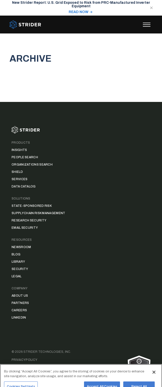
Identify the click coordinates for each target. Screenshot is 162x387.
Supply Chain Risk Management (38, 213)
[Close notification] (151, 8)
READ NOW (79, 12)
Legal (17, 276)
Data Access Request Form (36, 368)
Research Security (29, 220)
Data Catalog (24, 186)
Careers (19, 310)
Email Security (25, 227)
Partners (20, 303)
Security (20, 269)
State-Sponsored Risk (32, 206)
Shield (17, 172)
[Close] (153, 376)
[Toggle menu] (146, 24)
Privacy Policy (24, 360)
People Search (25, 157)
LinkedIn (19, 317)
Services (19, 179)
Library (18, 261)
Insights (19, 150)
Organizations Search (32, 164)
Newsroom (21, 247)
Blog (16, 254)
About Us (20, 295)
